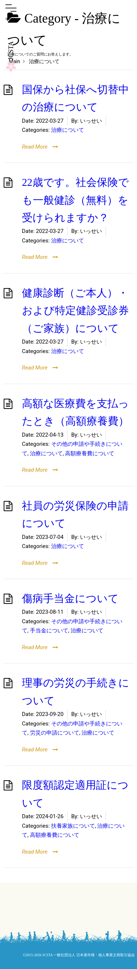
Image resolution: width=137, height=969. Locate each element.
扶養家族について (73, 826)
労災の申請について (54, 732)
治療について (67, 130)
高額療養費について (89, 453)
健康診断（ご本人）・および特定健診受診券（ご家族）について (75, 310)
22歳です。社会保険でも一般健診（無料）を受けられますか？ (75, 200)
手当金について (49, 630)
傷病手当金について (70, 598)
